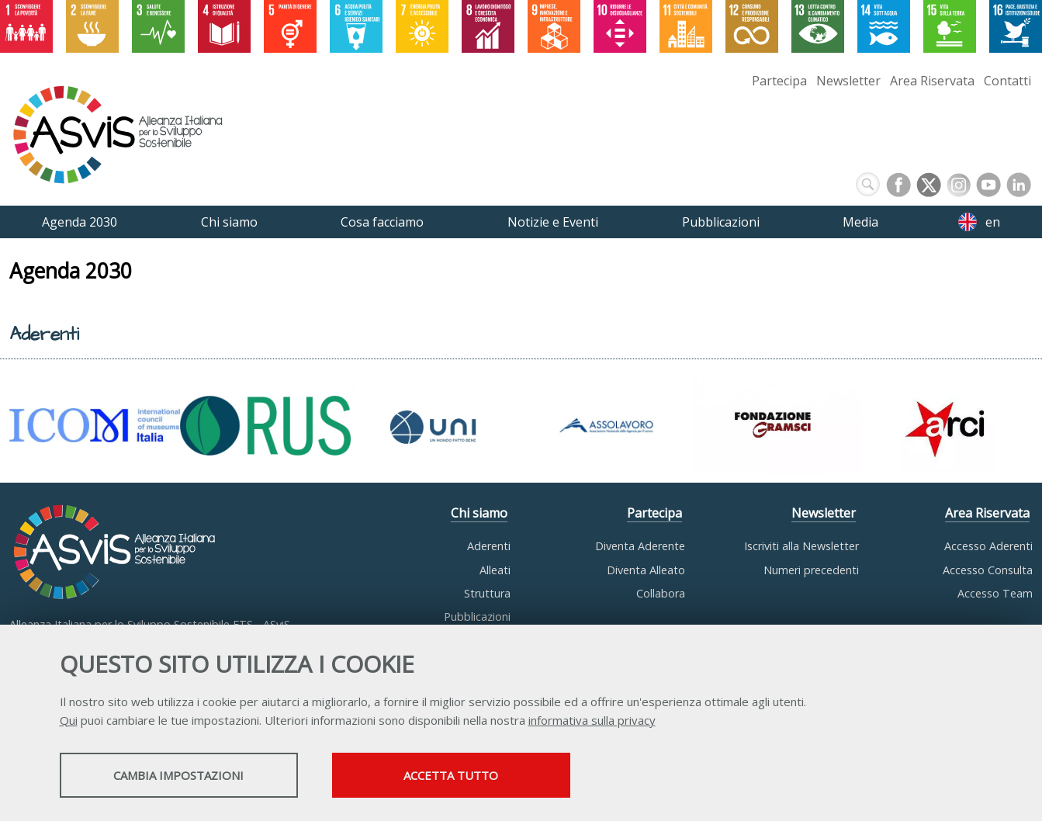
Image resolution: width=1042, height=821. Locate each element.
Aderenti (489, 546)
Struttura (487, 593)
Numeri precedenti (811, 570)
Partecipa (779, 80)
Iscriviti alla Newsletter (801, 546)
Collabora (660, 593)
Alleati (495, 570)
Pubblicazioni (477, 616)
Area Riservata (932, 80)
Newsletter (848, 80)
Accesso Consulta (988, 570)
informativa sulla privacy (592, 720)
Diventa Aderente (640, 546)
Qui (69, 720)
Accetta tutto (461, 775)
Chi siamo (479, 512)
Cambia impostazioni (181, 775)
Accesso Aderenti (988, 546)
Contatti (1007, 80)
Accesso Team (995, 593)
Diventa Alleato (646, 570)
